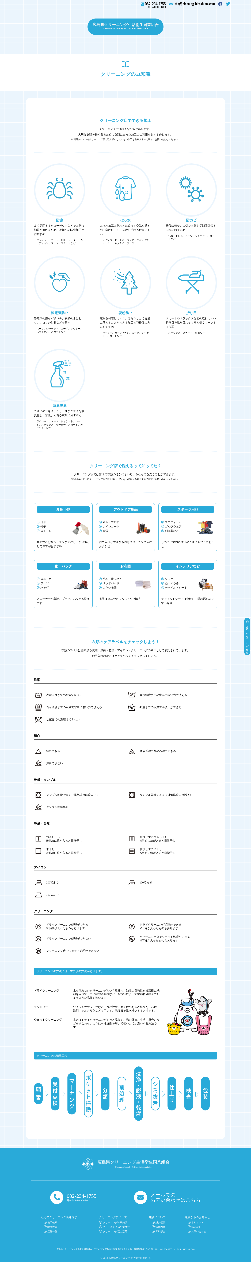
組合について (196, 26)
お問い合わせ (219, 26)
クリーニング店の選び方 (116, 1227)
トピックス (174, 26)
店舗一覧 (52, 1231)
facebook (195, 1227)
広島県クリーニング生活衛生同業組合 (125, 24)
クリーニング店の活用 (115, 1231)
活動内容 (160, 1227)
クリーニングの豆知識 (115, 1222)
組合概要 (160, 1222)
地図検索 (52, 1222)
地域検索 (52, 1227)
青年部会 (160, 1231)
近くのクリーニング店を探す (247, 636)
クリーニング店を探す (37, 26)
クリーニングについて (68, 26)
